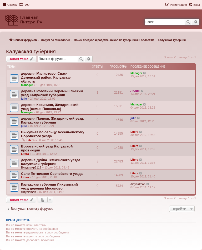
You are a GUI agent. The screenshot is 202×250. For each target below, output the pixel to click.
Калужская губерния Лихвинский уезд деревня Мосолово (49, 186)
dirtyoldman (28, 191)
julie (24, 98)
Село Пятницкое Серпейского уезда (52, 174)
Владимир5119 (31, 167)
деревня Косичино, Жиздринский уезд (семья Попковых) (49, 107)
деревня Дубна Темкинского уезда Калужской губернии (50, 162)
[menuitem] (24, 5)
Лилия (135, 90)
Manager (27, 84)
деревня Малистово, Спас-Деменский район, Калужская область (46, 77)
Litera (30, 140)
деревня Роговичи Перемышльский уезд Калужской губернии (52, 93)
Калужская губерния (31, 51)
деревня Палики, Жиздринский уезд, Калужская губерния (52, 120)
